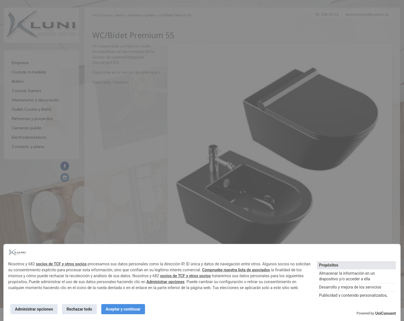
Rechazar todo (79, 309)
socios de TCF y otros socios (61, 264)
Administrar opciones (165, 281)
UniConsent (385, 313)
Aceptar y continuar (123, 309)
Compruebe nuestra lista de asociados (236, 270)
